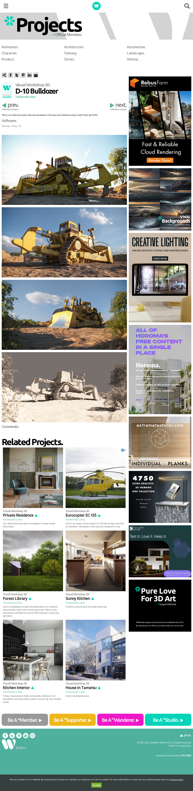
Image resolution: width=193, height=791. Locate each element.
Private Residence (20, 515)
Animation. (10, 47)
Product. (8, 59)
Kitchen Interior (18, 687)
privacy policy (176, 779)
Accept (96, 785)
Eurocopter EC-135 (83, 515)
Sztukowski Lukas (25, 96)
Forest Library (17, 598)
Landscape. (136, 53)
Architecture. (74, 47)
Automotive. (136, 47)
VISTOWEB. (185, 755)
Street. (69, 59)
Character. (9, 53)
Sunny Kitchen (80, 598)
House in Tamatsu (83, 687)
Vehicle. (133, 59)
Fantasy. (70, 53)
